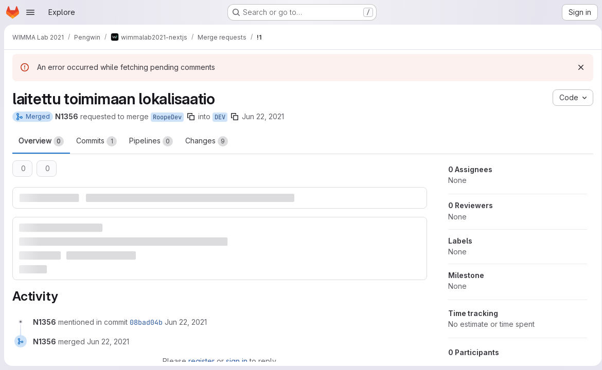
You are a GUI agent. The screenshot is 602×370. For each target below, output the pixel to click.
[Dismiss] (577, 67)
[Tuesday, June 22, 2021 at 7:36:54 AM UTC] (186, 321)
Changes (206, 141)
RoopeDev (167, 117)
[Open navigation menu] (30, 12)
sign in (235, 360)
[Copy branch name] (191, 116)
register (200, 360)
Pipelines (151, 141)
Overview (41, 141)
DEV (220, 117)
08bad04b (146, 321)
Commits (96, 141)
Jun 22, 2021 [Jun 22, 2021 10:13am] (263, 116)
